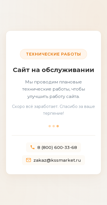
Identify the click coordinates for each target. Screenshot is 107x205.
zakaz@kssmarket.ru (53, 160)
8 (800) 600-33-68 (53, 147)
